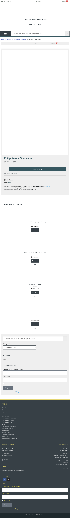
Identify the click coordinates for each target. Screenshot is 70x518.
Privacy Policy (6, 436)
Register (19, 392)
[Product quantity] (6, 169)
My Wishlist (5, 430)
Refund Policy (6, 432)
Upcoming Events (7, 428)
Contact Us (5, 416)
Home (4, 414)
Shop (2, 39)
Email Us (65, 468)
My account (5, 412)
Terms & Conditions (8, 434)
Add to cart (37, 169)
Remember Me (8, 384)
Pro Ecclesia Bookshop (9, 426)
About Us (5, 408)
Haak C (9, 182)
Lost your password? (9, 392)
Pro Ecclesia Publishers (9, 418)
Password (6, 377)
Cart (3, 410)
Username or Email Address (13, 369)
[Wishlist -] (6, 1)
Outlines (23, 39)
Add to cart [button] (35, 230)
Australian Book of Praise (9, 438)
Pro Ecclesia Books (7, 422)
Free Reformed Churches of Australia (13, 470)
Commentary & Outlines (12, 39)
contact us (47, 186)
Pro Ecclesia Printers (8, 420)
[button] (5, 33)
